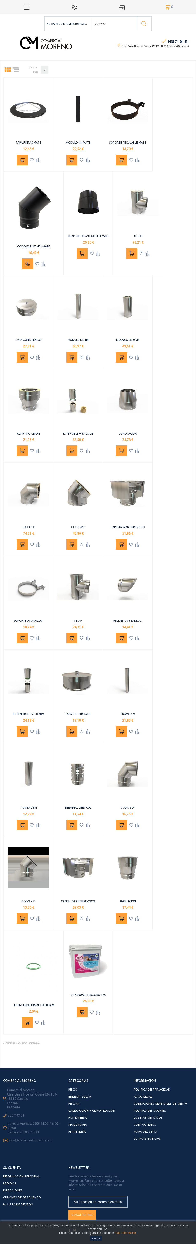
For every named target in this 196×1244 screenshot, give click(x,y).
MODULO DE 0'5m (127, 339)
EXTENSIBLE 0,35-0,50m (78, 433)
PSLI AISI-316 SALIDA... (127, 620)
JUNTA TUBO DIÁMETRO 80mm (33, 1005)
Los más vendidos (148, 1117)
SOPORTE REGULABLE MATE (127, 142)
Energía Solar (79, 1096)
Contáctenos (145, 1124)
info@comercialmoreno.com (30, 1140)
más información (125, 1233)
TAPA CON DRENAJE (28, 339)
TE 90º (138, 236)
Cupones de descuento (22, 1197)
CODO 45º (78, 527)
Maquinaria (77, 1124)
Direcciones (13, 1190)
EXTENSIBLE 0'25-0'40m (28, 714)
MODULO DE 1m (78, 339)
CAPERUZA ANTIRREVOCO (128, 527)
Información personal (21, 1176)
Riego (72, 1089)
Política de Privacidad (152, 1089)
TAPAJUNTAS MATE (28, 142)
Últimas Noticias (147, 1138)
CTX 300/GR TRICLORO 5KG (88, 994)
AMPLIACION (127, 901)
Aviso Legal (143, 1096)
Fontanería (77, 1117)
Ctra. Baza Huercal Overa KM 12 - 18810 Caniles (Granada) (155, 46)
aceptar (96, 1238)
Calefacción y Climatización (91, 1110)
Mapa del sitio (145, 1131)
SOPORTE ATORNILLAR (28, 620)
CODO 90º (28, 527)
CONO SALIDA (128, 433)
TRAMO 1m (127, 714)
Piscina (74, 1103)
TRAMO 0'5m (28, 807)
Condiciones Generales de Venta (160, 1103)
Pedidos (9, 1183)
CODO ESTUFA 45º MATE (33, 246)
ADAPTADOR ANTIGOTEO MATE (88, 236)
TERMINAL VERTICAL (78, 807)
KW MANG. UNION (28, 433)
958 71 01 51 (178, 41)
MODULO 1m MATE (78, 142)
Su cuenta (12, 1167)
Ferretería (77, 1131)
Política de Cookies (150, 1110)
